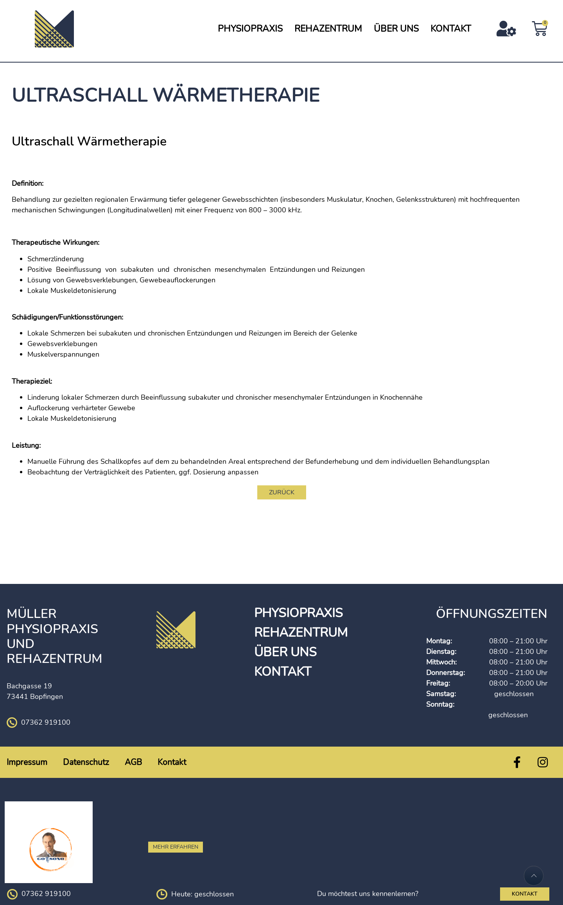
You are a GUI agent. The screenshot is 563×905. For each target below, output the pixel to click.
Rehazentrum (328, 29)
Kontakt (450, 29)
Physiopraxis (250, 29)
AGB (133, 762)
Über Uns (396, 29)
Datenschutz (86, 762)
